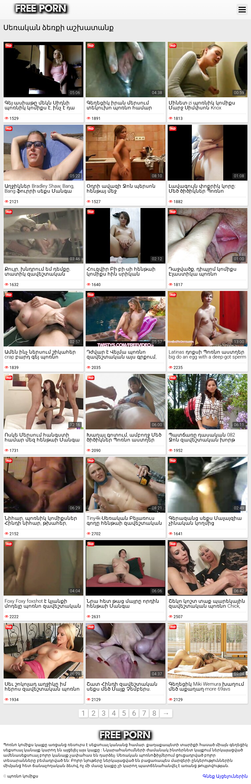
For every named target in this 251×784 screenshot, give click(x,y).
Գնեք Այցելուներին (225, 776)
